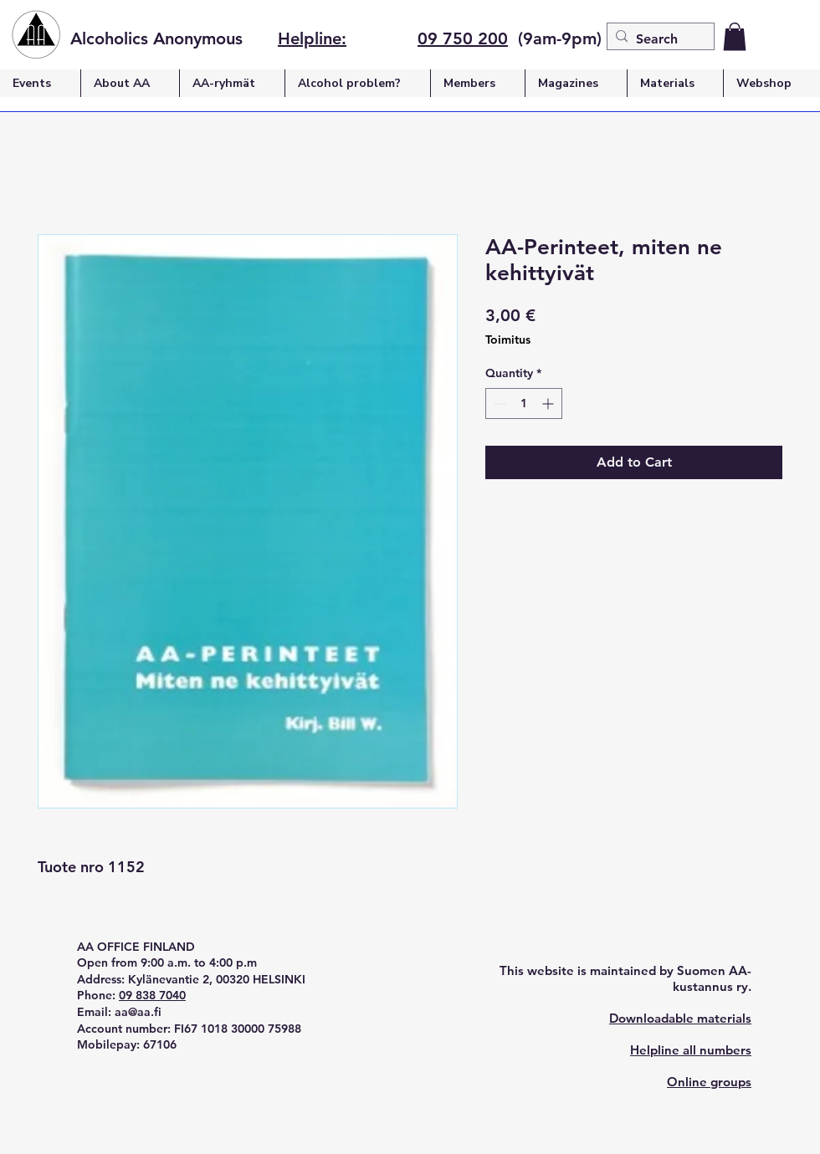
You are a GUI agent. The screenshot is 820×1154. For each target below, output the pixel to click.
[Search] (657, 39)
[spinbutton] (524, 403)
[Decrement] (498, 403)
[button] (734, 36)
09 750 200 (463, 38)
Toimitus (507, 339)
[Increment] (549, 403)
